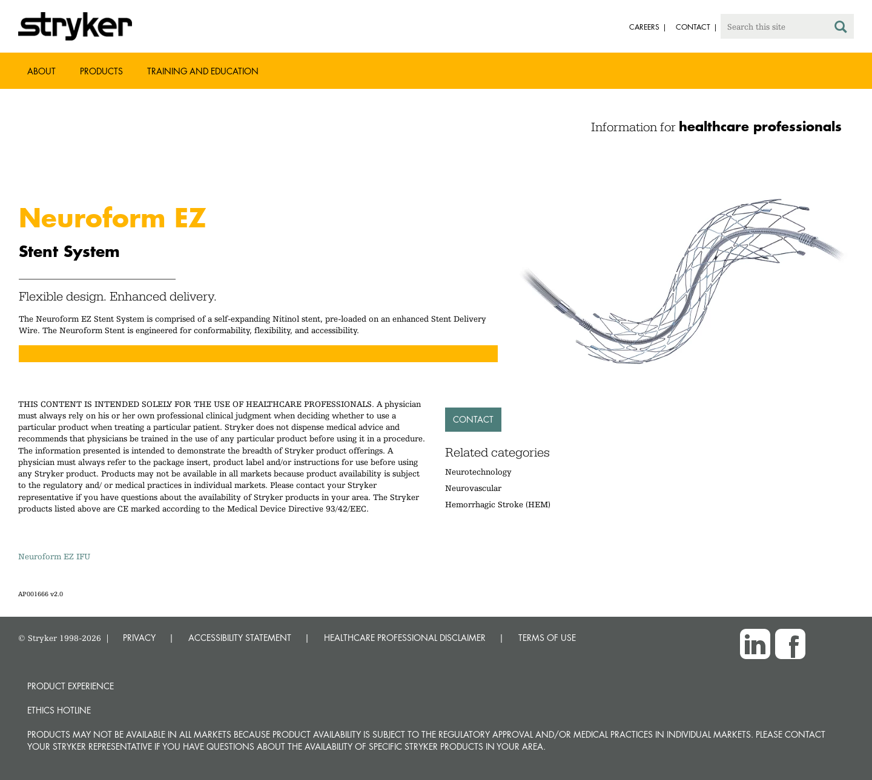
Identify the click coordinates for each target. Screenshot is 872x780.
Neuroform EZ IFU (54, 556)
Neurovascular (473, 488)
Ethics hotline (59, 710)
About (41, 71)
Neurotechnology (478, 471)
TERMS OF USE (547, 637)
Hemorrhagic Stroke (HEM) (497, 504)
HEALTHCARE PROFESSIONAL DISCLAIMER (405, 637)
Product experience (70, 686)
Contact (473, 419)
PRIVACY (139, 637)
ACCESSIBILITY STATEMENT (239, 637)
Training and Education (203, 71)
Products (101, 71)
